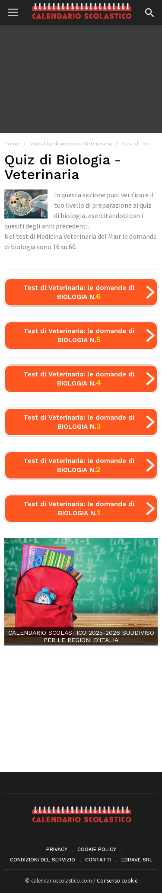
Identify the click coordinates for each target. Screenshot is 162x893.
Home (11, 144)
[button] (149, 12)
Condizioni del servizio (42, 860)
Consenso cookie (117, 880)
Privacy (56, 849)
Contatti (98, 860)
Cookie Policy (96, 849)
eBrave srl (136, 860)
